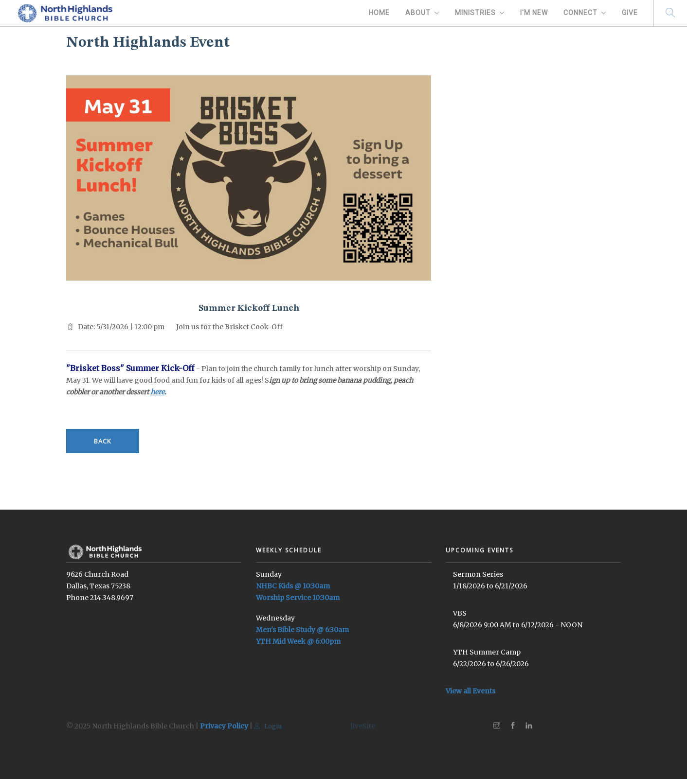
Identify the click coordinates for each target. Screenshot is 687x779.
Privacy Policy (224, 726)
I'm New (534, 13)
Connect (580, 13)
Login (268, 726)
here (157, 392)
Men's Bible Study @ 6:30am (302, 629)
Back (102, 441)
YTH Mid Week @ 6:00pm (298, 641)
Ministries (475, 13)
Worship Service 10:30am (298, 597)
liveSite (363, 726)
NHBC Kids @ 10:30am (293, 586)
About (418, 13)
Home (379, 13)
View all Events (470, 691)
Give (630, 13)
